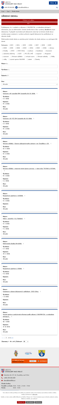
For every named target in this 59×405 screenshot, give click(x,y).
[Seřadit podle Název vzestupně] (8, 63)
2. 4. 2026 (6, 99)
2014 (18, 45)
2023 (24, 48)
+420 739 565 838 (9, 378)
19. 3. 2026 (6, 176)
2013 (11, 45)
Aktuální (5, 109)
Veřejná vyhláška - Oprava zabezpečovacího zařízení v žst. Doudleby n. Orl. (27, 144)
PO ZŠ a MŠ (29, 54)
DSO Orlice (21, 51)
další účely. (35, 394)
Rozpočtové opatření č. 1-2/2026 (14, 196)
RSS (42, 23)
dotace (52, 48)
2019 (49, 45)
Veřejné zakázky (43, 57)
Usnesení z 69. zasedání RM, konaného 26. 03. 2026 (20, 94)
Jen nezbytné (30, 402)
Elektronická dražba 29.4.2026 (13, 244)
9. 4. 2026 (6, 229)
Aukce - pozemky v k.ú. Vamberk (14, 219)
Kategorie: (4, 45)
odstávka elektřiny (9, 54)
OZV (19, 54)
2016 (30, 45)
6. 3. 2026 (6, 249)
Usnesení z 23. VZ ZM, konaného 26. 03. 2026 (19, 119)
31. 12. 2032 (6, 327)
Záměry (37, 59)
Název (4, 64)
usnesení (6, 57)
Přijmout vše (21, 402)
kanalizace (40, 51)
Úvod (2, 11)
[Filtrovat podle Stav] (29, 84)
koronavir (49, 51)
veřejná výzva (30, 57)
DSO (12, 51)
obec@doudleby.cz (9, 380)
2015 (24, 45)
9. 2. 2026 (6, 274)
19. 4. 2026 (6, 104)
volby (5, 59)
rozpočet (39, 54)
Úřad (8, 11)
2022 (18, 48)
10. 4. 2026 (6, 154)
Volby (53, 57)
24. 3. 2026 (6, 149)
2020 (5, 48)
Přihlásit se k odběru (40, 20)
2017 (37, 45)
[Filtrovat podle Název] (29, 66)
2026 (44, 48)
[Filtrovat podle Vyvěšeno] (29, 72)
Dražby (5, 51)
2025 (38, 48)
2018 (43, 45)
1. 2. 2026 (6, 297)
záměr (30, 59)
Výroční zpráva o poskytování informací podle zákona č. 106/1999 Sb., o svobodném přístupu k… (28, 316)
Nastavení (38, 402)
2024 (31, 48)
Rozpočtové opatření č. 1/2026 (14, 269)
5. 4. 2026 (6, 181)
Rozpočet (48, 54)
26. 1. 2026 (6, 322)
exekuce (30, 51)
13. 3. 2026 (6, 201)
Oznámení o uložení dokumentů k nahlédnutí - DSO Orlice (22, 292)
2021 (11, 48)
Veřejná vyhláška (17, 57)
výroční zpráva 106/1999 (17, 59)
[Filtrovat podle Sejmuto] (29, 78)
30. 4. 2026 (6, 254)
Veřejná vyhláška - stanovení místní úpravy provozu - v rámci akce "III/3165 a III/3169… (29, 170)
